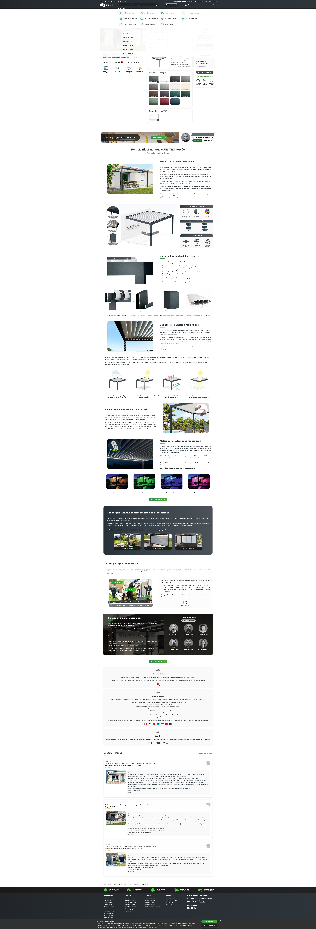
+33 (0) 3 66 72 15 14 (115, 644)
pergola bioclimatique (202, 195)
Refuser (209, 926)
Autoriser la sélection (209, 922)
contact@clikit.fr (134, 646)
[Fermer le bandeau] (220, 917)
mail (216, 1)
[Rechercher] (138, 4)
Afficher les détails (170, 927)
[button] (123, 9)
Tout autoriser (209, 918)
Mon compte (169, 906)
